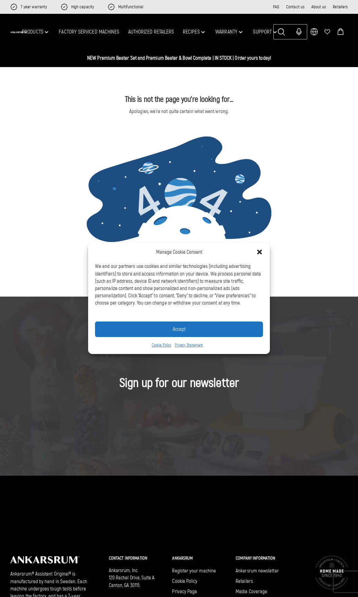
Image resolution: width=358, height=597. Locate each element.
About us (318, 6)
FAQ (276, 6)
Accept (179, 329)
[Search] (290, 31)
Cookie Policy (161, 345)
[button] (340, 32)
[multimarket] (314, 32)
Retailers (340, 6)
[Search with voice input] (299, 31)
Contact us (295, 6)
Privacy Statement (189, 345)
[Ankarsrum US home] (18, 32)
